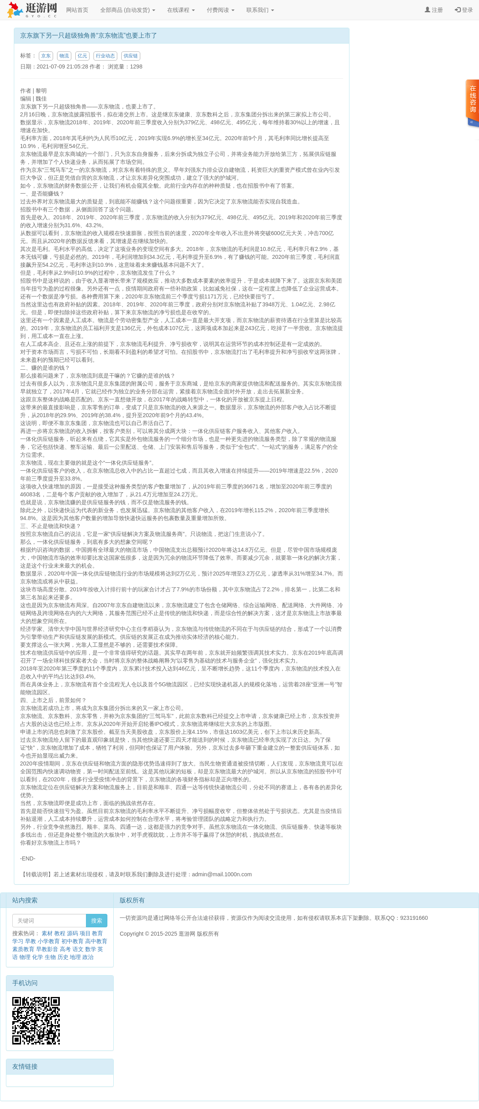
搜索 (96, 920)
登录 (464, 10)
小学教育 (49, 941)
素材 (47, 933)
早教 (30, 941)
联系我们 (260, 10)
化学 (37, 957)
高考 (65, 949)
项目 (85, 933)
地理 (75, 957)
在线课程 (181, 10)
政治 (88, 957)
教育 (97, 933)
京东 (46, 56)
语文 (78, 949)
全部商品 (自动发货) (127, 10)
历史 (63, 957)
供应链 (131, 56)
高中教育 (96, 941)
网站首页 (77, 10)
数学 (90, 949)
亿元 (82, 56)
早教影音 (47, 949)
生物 (50, 957)
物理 (25, 957)
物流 (64, 56)
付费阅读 (221, 10)
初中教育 (72, 941)
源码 (72, 933)
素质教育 (23, 949)
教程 (59, 933)
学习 (17, 941)
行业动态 (105, 56)
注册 (434, 10)
